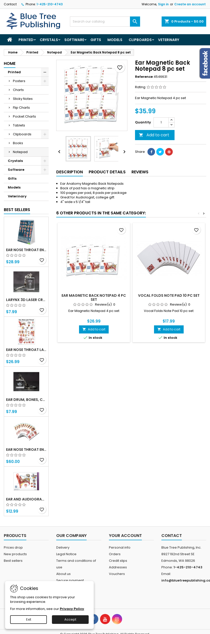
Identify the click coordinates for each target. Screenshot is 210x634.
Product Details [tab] (107, 172)
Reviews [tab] (139, 172)
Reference (144, 76)
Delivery (62, 547)
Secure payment (70, 580)
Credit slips (118, 560)
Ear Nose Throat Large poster (26, 350)
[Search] (105, 21)
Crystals (49, 39)
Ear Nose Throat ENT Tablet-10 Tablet (26, 449)
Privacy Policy (72, 608)
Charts (18, 89)
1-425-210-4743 (49, 4)
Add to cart (154, 135)
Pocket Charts (24, 116)
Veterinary (168, 39)
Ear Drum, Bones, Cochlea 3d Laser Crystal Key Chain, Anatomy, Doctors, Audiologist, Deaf (26, 400)
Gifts (95, 39)
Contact (10, 4)
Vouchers (117, 573)
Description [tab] (69, 172)
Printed (25, 39)
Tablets (19, 125)
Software (74, 39)
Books (18, 143)
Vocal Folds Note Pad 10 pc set (169, 295)
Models (114, 39)
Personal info (119, 547)
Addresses (118, 567)
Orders (115, 554)
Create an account (190, 4)
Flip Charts (21, 107)
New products (15, 554)
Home (9, 63)
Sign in (163, 4)
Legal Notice (66, 554)
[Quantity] (161, 122)
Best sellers (13, 560)
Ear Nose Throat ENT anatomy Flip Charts (26, 250)
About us (63, 573)
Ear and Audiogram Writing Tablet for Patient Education (26, 499)
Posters (19, 81)
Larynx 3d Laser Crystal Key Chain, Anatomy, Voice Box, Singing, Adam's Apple (26, 300)
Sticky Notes (23, 98)
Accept (70, 619)
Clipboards (140, 39)
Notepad (20, 152)
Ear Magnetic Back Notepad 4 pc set (94, 297)
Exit (28, 619)
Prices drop (13, 547)
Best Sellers (17, 210)
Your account (125, 535)
